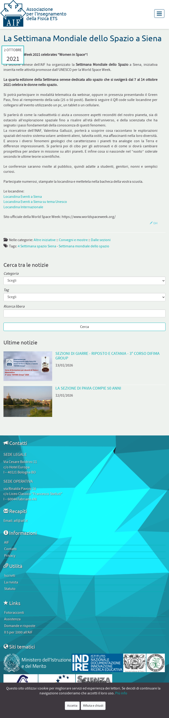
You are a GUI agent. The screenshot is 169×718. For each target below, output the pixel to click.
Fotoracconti (14, 612)
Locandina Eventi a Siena (22, 196)
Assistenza (12, 619)
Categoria (10, 273)
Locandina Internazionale (23, 207)
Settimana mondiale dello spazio (84, 246)
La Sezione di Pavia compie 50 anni (88, 388)
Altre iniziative (45, 240)
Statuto (9, 588)
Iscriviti (9, 575)
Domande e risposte (19, 626)
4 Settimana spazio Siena (37, 246)
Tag (6, 290)
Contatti (10, 549)
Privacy (9, 555)
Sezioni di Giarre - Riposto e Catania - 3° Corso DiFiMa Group (107, 356)
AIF (6, 542)
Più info (121, 693)
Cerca (84, 326)
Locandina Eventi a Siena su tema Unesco (35, 201)
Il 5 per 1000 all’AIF (18, 632)
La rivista (11, 582)
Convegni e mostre (73, 240)
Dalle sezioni (101, 240)
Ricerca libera (13, 306)
